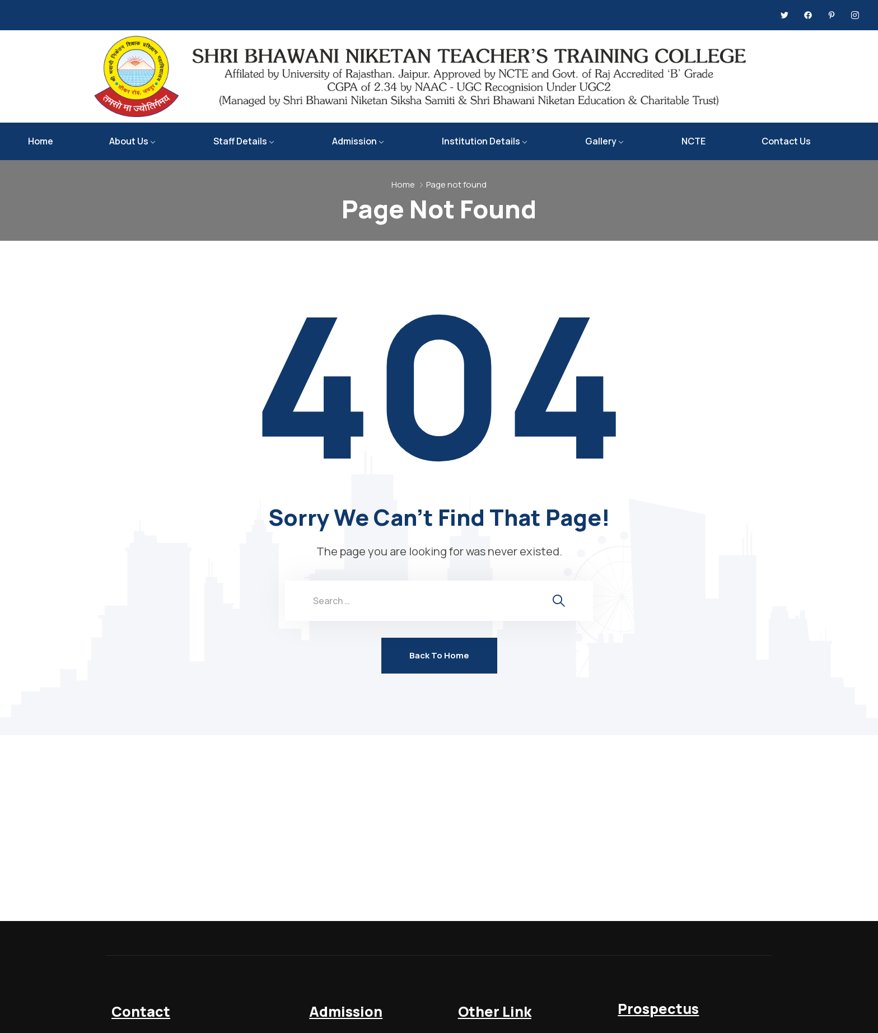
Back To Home (439, 655)
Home (40, 141)
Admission (354, 141)
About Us (128, 141)
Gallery (601, 141)
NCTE (693, 141)
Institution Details (481, 141)
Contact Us (786, 141)
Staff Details (240, 141)
